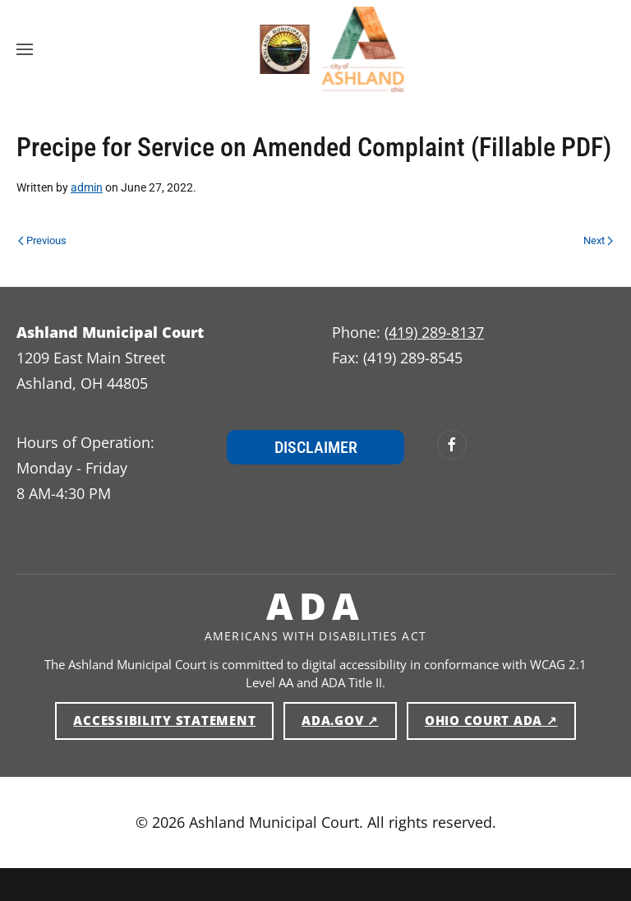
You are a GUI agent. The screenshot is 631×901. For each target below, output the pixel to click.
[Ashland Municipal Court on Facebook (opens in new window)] (452, 445)
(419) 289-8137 (434, 332)
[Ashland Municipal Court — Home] (269, 49)
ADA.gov (349, 719)
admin (87, 187)
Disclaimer (315, 447)
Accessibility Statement (164, 720)
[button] (24, 49)
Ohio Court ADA (500, 719)
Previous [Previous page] (42, 240)
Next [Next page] (598, 240)
